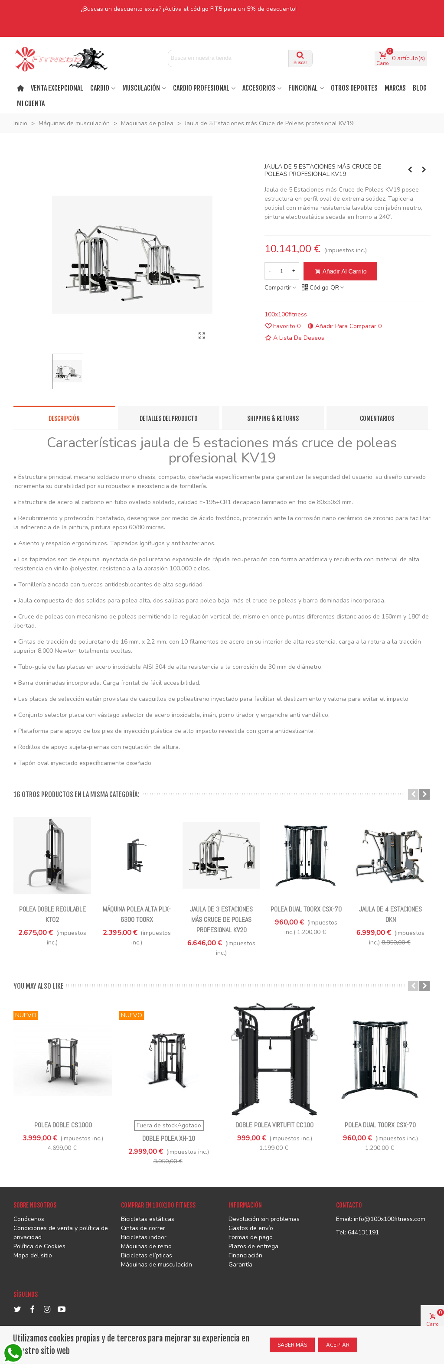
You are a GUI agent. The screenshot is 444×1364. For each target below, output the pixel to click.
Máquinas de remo (146, 1246)
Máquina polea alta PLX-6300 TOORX (137, 914)
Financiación (245, 1255)
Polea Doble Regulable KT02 (52, 914)
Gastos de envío (251, 1228)
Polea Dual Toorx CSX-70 (306, 909)
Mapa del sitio (32, 1255)
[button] (413, 794)
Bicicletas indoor (143, 1237)
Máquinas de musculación (156, 1264)
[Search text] (228, 57)
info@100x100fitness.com (389, 1219)
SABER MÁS (292, 1344)
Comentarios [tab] (377, 418)
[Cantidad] (281, 271)
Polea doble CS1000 (63, 1125)
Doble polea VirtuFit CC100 (274, 1125)
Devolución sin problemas (264, 1219)
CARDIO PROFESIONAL (201, 88)
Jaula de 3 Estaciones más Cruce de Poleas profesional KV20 (221, 919)
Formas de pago (251, 1237)
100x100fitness (285, 314)
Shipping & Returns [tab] (273, 418)
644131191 (363, 1232)
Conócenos (28, 1219)
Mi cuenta (31, 103)
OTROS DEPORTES (354, 88)
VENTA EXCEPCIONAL (57, 88)
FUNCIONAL (303, 88)
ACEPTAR (337, 1344)
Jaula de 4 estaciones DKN (390, 914)
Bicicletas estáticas (147, 1219)
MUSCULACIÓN (141, 88)
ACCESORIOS (258, 88)
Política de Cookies (39, 1246)
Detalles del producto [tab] (169, 418)
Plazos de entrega (253, 1246)
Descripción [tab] (64, 418)
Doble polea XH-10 (168, 1138)
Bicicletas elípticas (146, 1255)
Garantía (240, 1264)
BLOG (420, 88)
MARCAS (395, 88)
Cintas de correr (143, 1228)
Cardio (99, 88)
